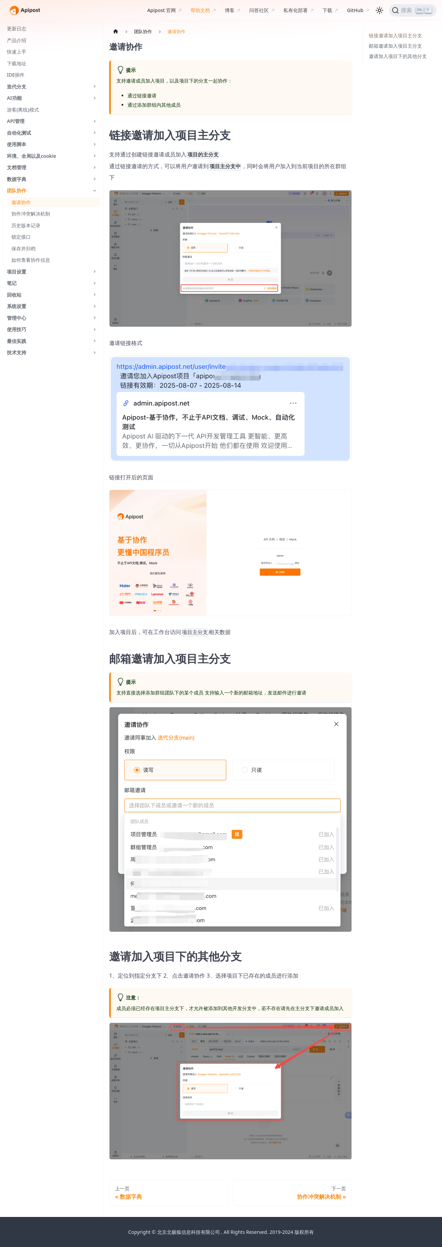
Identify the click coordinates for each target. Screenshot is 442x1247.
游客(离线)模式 (23, 109)
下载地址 (16, 63)
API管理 (16, 121)
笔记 (12, 283)
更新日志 (16, 28)
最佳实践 (16, 341)
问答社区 (259, 10)
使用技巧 (16, 329)
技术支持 (16, 352)
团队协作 (16, 190)
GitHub (355, 10)
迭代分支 (16, 86)
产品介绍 (16, 40)
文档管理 (16, 167)
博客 (229, 10)
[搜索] (412, 10)
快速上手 (16, 51)
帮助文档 (200, 10)
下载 (327, 10)
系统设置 (16, 306)
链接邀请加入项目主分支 (395, 35)
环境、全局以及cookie (31, 156)
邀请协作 (21, 202)
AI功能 (14, 98)
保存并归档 (23, 248)
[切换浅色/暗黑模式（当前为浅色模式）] (379, 10)
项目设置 (16, 271)
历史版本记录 (25, 225)
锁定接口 (21, 236)
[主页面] (115, 31)
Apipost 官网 (161, 10)
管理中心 (16, 318)
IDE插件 (16, 74)
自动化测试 (19, 133)
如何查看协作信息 (30, 260)
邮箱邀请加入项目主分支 (395, 45)
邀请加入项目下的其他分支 (398, 56)
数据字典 (16, 179)
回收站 (14, 294)
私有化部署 (296, 10)
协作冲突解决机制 (30, 213)
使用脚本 (16, 144)
